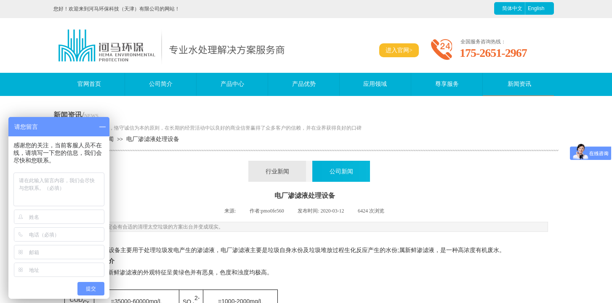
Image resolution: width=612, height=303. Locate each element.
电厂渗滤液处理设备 (152, 139)
